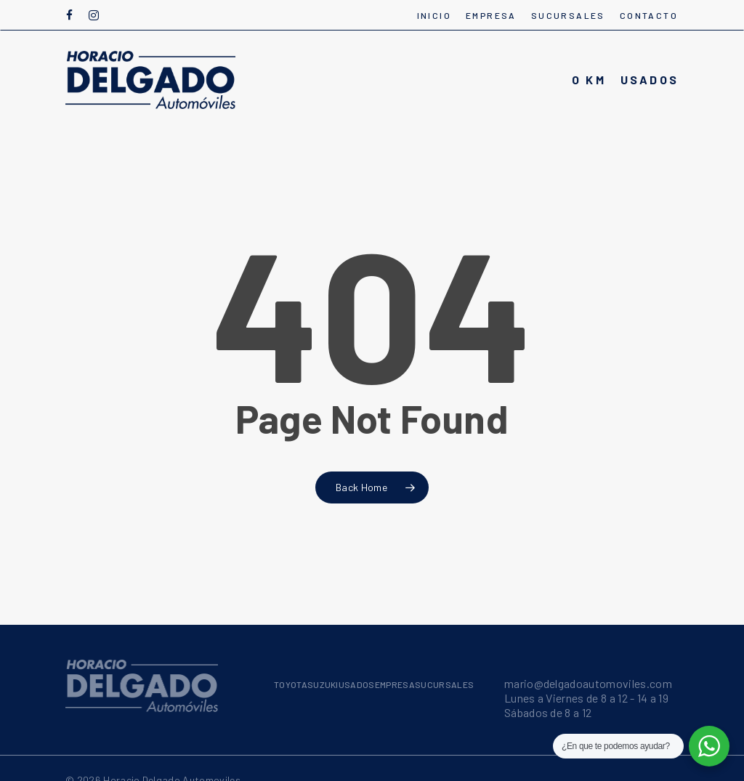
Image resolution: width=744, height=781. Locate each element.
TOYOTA (290, 684)
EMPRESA (395, 684)
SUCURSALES (444, 684)
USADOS (357, 684)
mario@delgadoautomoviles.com (588, 683)
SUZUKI (323, 684)
